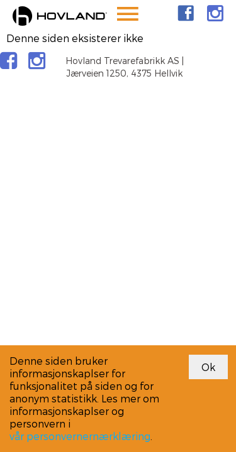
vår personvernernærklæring (79, 436)
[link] (185, 13)
